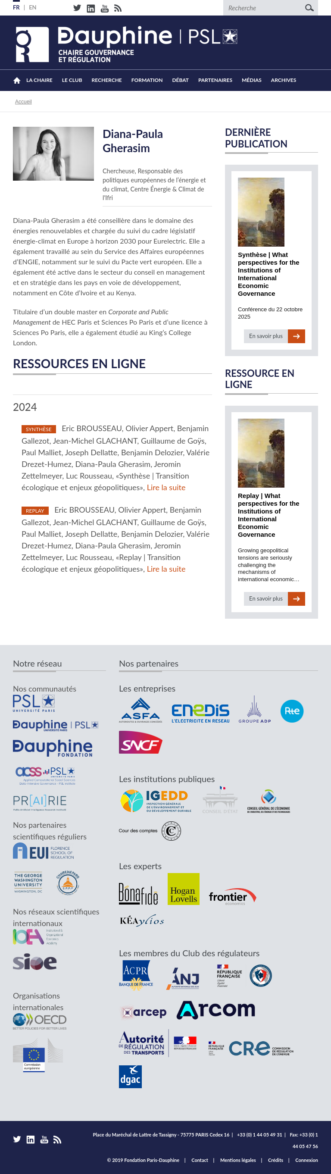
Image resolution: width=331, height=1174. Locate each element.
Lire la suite (166, 487)
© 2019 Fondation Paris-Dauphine (143, 1160)
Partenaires (215, 80)
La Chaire (39, 80)
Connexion (306, 1160)
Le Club (72, 80)
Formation (147, 80)
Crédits (275, 1160)
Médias (252, 80)
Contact (199, 1160)
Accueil (17, 80)
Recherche (107, 80)
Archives (284, 80)
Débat (180, 80)
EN (33, 7)
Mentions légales (238, 1160)
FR (16, 7)
